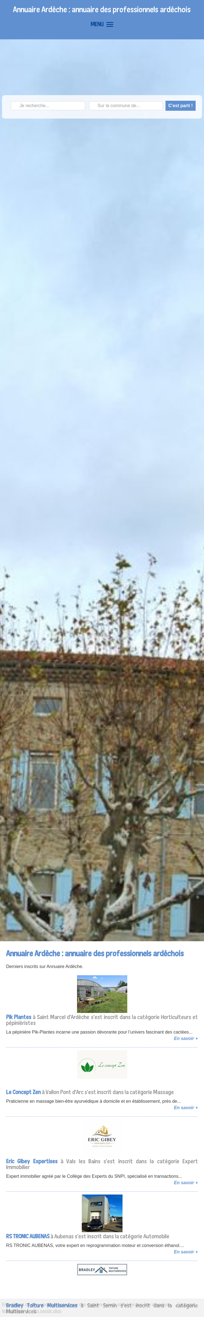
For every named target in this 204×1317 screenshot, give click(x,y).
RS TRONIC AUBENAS (27, 1236)
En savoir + (186, 1038)
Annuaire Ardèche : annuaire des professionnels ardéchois (102, 9)
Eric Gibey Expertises (31, 1161)
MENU (102, 24)
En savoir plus (47, 1311)
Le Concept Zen (23, 1092)
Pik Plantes (18, 1016)
